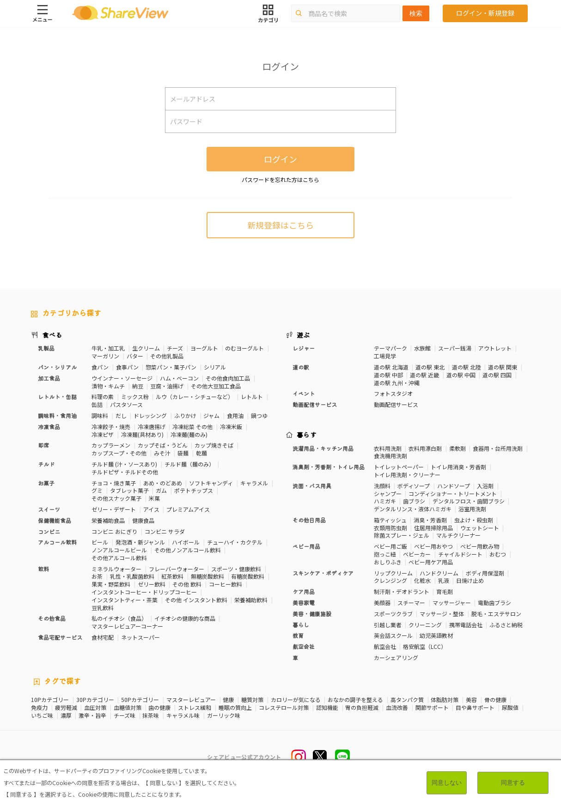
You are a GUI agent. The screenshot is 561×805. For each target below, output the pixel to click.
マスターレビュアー (191, 699)
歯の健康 (159, 707)
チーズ (175, 348)
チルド (46, 464)
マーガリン (105, 356)
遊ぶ (303, 334)
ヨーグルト (204, 348)
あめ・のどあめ (162, 483)
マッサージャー (452, 602)
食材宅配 (102, 637)
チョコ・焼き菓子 (113, 483)
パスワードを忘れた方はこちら (280, 179)
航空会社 (304, 646)
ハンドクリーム (439, 573)
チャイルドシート (460, 554)
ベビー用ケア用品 (431, 562)
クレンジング (390, 580)
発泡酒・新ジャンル (140, 542)
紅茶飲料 (172, 576)
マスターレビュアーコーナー (127, 626)
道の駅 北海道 (391, 367)
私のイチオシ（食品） (119, 618)
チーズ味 (124, 715)
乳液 (443, 580)
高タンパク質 (407, 699)
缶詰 (97, 404)
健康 (228, 699)
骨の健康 (495, 699)
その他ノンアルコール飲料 (187, 550)
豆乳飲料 (102, 607)
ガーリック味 (223, 715)
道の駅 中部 (388, 375)
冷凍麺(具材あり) (142, 434)
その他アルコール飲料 (119, 558)
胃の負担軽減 (361, 707)
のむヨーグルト (244, 348)
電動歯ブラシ (494, 602)
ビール (99, 542)
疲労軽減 (66, 707)
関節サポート (432, 707)
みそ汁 (162, 453)
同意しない (447, 782)
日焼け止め (470, 580)
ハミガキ (385, 501)
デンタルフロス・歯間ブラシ (469, 501)
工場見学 (385, 356)
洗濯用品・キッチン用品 (323, 448)
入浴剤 (485, 486)
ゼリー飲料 (151, 584)
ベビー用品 (306, 546)
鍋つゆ (259, 415)
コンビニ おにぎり (114, 531)
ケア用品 (304, 591)
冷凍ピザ (102, 434)
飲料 (43, 569)
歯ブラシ (414, 501)
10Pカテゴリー (50, 699)
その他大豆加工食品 (216, 386)
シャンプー (388, 493)
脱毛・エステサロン (496, 613)
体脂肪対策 (444, 699)
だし (121, 415)
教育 (298, 635)
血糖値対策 (127, 707)
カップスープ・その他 (118, 453)
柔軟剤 (457, 448)
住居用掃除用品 (433, 528)
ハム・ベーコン (179, 378)
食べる (52, 334)
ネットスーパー (140, 637)
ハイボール (186, 542)
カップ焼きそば (214, 445)
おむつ (497, 554)
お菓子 (46, 483)
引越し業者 (388, 625)
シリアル (215, 367)
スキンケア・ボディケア (323, 573)
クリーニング (425, 625)
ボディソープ (413, 486)
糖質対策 (252, 699)
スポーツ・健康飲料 (236, 569)
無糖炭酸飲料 (207, 576)
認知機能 (327, 707)
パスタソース (126, 404)
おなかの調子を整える (355, 699)
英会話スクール (393, 635)
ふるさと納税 (506, 625)
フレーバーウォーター (176, 569)
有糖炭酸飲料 (247, 576)
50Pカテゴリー (140, 699)
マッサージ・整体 (442, 613)
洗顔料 (382, 486)
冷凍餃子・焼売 (110, 426)
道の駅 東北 (430, 367)
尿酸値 (510, 707)
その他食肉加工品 (228, 378)
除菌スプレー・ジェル (401, 535)
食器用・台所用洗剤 (498, 448)
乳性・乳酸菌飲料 (132, 576)
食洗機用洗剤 (390, 456)
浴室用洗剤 (472, 509)
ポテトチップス (193, 490)
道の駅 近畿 (424, 375)
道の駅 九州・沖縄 (397, 383)
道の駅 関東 (502, 367)
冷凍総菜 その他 (192, 426)
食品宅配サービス (60, 637)
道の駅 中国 (461, 375)
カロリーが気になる (296, 699)
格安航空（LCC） (424, 646)
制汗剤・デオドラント (401, 591)
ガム (161, 490)
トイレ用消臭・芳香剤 (458, 467)
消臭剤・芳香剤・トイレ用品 (329, 467)
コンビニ (49, 531)
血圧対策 (95, 707)
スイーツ (49, 509)
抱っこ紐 (385, 554)
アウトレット (495, 348)
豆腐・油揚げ (166, 386)
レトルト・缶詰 (57, 396)
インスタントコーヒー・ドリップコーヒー (144, 592)
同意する (513, 782)
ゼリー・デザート (113, 509)
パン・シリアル (57, 367)
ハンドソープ (453, 486)
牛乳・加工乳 (108, 348)
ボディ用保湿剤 (485, 573)
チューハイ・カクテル (234, 542)
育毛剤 (444, 591)
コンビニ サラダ (165, 531)
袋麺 (183, 453)
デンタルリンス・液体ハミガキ (412, 509)
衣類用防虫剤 (390, 528)
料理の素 (102, 396)
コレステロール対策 (284, 707)
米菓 (154, 498)
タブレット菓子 (129, 490)
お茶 (97, 576)
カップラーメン (110, 445)
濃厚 (66, 715)
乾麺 (201, 453)
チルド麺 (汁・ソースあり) (124, 464)
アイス (151, 509)
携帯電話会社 (465, 625)
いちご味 (42, 715)
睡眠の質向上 (235, 707)
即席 (43, 445)
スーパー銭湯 (454, 348)
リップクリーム (393, 573)
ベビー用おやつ (433, 546)
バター (135, 356)
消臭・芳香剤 (430, 520)
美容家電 (304, 602)
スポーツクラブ (393, 613)
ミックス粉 (135, 396)
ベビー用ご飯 (390, 546)
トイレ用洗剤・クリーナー (407, 474)
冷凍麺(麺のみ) (189, 434)
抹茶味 (150, 715)
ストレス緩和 (194, 707)
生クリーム (146, 348)
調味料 (99, 415)
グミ (97, 490)
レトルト (252, 396)
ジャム (211, 415)
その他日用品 (309, 520)
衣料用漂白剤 (425, 448)
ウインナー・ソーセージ (121, 378)
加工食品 (49, 378)
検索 (415, 13)
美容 (471, 699)
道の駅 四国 (497, 375)
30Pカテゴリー (95, 699)
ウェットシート (479, 528)
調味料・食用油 (57, 415)
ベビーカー (417, 554)
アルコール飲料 (57, 542)
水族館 (422, 348)
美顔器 (382, 602)
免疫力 (39, 707)
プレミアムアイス (188, 509)
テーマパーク (390, 348)
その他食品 (52, 618)
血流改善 (397, 707)
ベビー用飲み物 (479, 546)
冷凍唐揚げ (151, 426)
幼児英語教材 (436, 635)
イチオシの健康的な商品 (184, 618)
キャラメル (254, 483)
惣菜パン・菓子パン (171, 367)
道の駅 (301, 367)
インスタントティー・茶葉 (124, 600)
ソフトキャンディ (211, 483)
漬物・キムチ (108, 386)
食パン (100, 367)
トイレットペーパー (399, 467)
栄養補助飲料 (251, 600)
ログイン (280, 159)
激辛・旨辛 (92, 715)
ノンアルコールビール (119, 550)
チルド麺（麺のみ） (189, 464)
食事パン (127, 367)
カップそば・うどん (163, 445)
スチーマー (411, 602)
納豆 (137, 386)
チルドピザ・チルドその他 (124, 472)
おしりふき (388, 562)
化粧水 (422, 580)
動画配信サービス (315, 404)
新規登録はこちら (280, 225)
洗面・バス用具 (312, 486)
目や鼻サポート (475, 707)
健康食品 (143, 520)
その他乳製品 (166, 356)
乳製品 (46, 348)
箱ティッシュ (390, 520)
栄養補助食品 (108, 520)
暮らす (307, 434)
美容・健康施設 (312, 613)
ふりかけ (185, 415)
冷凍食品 (49, 426)
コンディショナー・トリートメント (453, 493)
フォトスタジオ (393, 393)
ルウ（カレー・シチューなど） (194, 396)
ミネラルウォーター (116, 569)
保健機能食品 (54, 520)
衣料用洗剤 (388, 448)
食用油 (235, 415)
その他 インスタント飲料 (196, 600)
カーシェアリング (396, 657)
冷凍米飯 (231, 426)
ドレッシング (150, 415)
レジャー (304, 348)
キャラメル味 (183, 715)
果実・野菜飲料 (110, 584)
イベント (304, 393)
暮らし (301, 625)
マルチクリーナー (458, 535)
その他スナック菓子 (116, 498)
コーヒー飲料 (225, 584)
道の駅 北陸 (466, 367)
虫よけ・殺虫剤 (473, 520)
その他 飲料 (186, 584)
